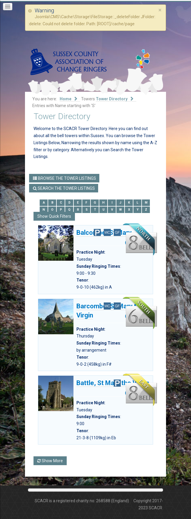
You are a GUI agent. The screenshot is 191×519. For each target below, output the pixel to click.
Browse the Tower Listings (64, 178)
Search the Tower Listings (64, 188)
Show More (50, 460)
